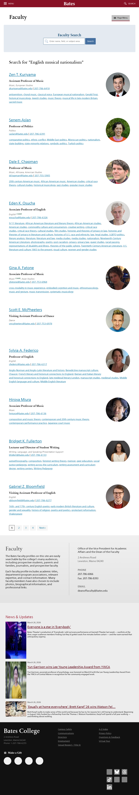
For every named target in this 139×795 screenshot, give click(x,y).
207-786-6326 (40, 217)
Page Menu (121, 18)
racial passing (112, 242)
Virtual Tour (104, 741)
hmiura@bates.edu (19, 413)
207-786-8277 (44, 500)
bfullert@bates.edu (19, 455)
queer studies (97, 242)
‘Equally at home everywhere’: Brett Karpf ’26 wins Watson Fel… (71, 706)
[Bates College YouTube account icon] (124, 779)
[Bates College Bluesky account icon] (117, 772)
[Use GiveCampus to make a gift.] (39, 761)
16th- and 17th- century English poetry (29, 506)
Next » (42, 527)
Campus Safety (65, 729)
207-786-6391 (37, 133)
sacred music (15, 102)
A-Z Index (103, 729)
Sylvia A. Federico (23, 350)
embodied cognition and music (62, 288)
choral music (30, 94)
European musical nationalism (68, 94)
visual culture (60, 249)
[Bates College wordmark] (69, 4)
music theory (54, 98)
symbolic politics (58, 143)
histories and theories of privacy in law (87, 230)
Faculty (18, 16)
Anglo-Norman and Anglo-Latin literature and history (36, 370)
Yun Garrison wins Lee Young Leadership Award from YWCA (68, 667)
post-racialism (61, 242)
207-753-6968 (39, 282)
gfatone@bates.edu (19, 282)
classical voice (45, 94)
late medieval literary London (64, 377)
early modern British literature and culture (72, 506)
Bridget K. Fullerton (25, 441)
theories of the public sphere (65, 245)
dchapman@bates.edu (21, 175)
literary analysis (17, 238)
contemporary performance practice (28, 423)
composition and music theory (25, 419)
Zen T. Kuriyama (22, 74)
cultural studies (25, 185)
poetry (49, 242)
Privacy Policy (105, 733)
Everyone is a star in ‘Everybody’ (49, 627)
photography (38, 242)
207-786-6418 (42, 88)
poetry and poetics (60, 510)
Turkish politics (76, 143)
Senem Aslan (20, 120)
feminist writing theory (54, 461)
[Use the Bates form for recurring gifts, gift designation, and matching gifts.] (7, 761)
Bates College (22, 731)
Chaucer (13, 374)
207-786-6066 (85, 574)
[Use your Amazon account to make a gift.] (18, 761)
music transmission (39, 291)
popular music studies (81, 185)
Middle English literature (53, 381)
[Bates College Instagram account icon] (117, 779)
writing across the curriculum (43, 464)
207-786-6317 (39, 364)
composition (34, 461)
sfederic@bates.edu (19, 364)
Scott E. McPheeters (25, 310)
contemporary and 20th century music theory (65, 419)
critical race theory (27, 230)
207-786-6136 (38, 413)
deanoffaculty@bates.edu (93, 590)
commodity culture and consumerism (47, 227)
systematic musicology (61, 291)
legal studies (101, 234)
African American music (53, 181)
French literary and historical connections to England (46, 374)
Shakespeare (15, 513)
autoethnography (18, 461)
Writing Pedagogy (43, 468)
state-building (16, 143)
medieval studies (110, 377)
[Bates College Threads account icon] (124, 772)
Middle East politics (57, 139)
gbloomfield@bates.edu (21, 500)
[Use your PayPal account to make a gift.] (29, 761)
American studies (76, 181)
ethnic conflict (38, 139)
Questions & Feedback (109, 737)
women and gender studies (82, 249)
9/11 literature (16, 223)
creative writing (76, 227)
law (92, 234)
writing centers (25, 468)
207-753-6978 (44, 323)
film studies (60, 230)
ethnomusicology (89, 288)
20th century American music (24, 181)
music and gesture (18, 291)
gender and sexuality (20, 510)
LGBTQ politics (116, 234)
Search (131, 3)
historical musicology (20, 98)
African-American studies (88, 223)
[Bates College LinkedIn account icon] (109, 787)
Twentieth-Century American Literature (101, 245)
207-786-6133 (38, 455)
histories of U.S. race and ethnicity (71, 234)
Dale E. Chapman (23, 161)
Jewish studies (39, 98)
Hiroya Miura (20, 399)
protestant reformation (84, 510)
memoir (71, 461)
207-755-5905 (42, 175)
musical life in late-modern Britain (79, 98)
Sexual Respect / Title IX (69, 745)
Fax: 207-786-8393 (88, 578)
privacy (72, 242)
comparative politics (19, 139)
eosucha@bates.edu (19, 217)
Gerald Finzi (91, 94)
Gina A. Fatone (21, 268)
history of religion (41, 510)
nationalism (94, 139)
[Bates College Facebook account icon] (109, 772)
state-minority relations (37, 143)
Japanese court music (59, 423)
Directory (62, 737)
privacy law (83, 242)
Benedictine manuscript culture (82, 370)
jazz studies (63, 185)
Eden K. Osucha (22, 203)
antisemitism (15, 94)
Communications (66, 733)
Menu (11, 3)
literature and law (46, 238)
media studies (63, 238)
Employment (64, 741)
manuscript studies (90, 377)
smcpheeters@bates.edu (22, 323)
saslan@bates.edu (18, 133)
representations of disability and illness (29, 245)
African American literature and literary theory (49, 223)
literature (30, 238)
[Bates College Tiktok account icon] (109, 779)
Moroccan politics (77, 139)
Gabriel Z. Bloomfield (27, 486)
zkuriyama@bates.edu (20, 88)
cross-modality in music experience (27, 288)
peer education (85, 461)
